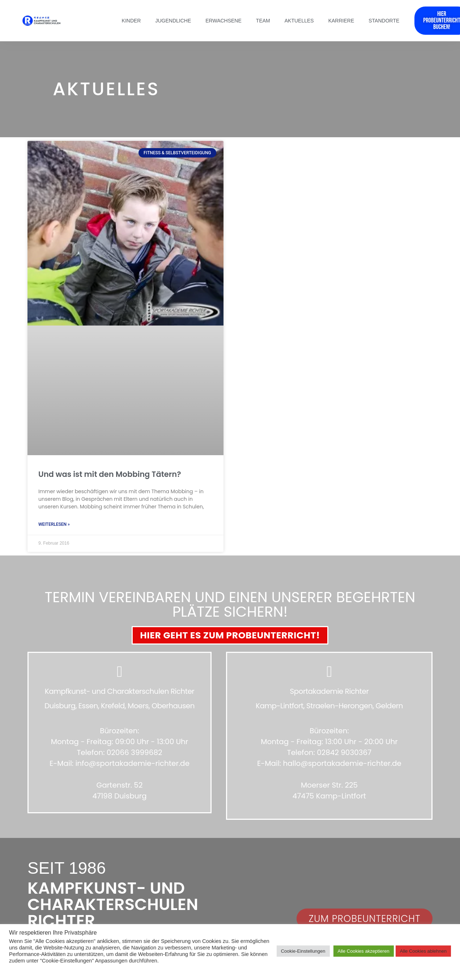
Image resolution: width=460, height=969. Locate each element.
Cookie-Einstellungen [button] (303, 951)
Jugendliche (173, 21)
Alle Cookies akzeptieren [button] (363, 951)
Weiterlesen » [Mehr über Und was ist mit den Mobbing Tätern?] (54, 524)
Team (263, 21)
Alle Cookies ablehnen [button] (423, 951)
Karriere (341, 21)
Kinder (131, 21)
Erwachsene (223, 21)
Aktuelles (299, 21)
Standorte (384, 21)
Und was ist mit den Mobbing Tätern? (109, 474)
